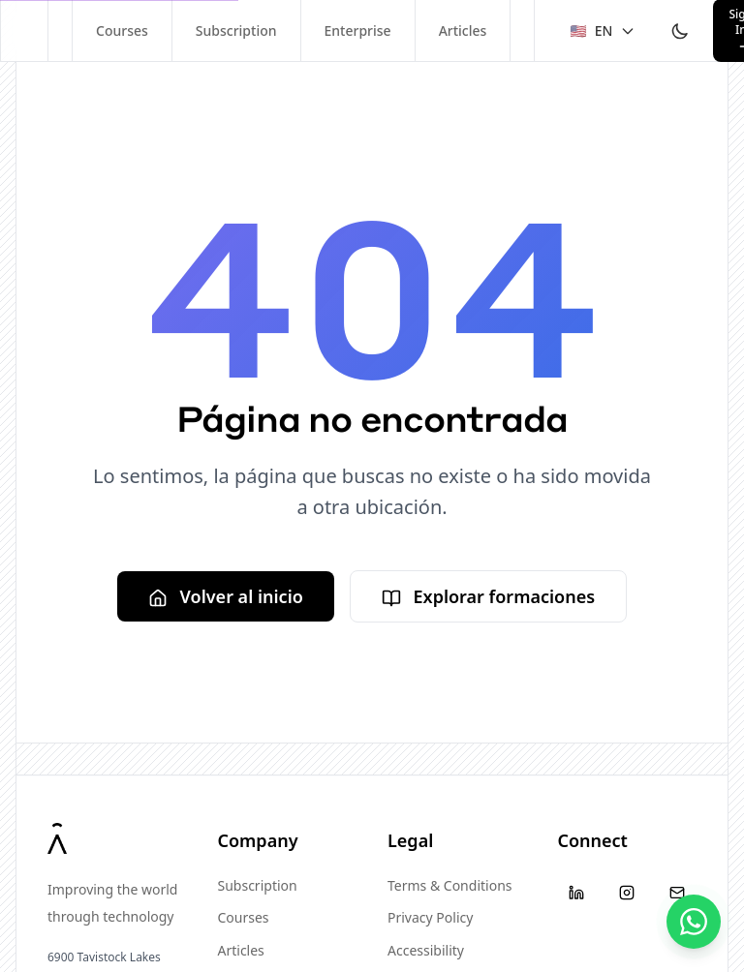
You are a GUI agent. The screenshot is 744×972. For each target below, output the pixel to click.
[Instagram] (626, 892)
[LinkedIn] (577, 892)
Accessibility (426, 950)
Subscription (236, 30)
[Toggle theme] (680, 31)
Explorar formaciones (488, 596)
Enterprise (358, 30)
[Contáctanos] (693, 922)
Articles (463, 30)
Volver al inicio (225, 596)
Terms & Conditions (450, 885)
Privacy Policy (430, 917)
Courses (122, 30)
